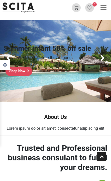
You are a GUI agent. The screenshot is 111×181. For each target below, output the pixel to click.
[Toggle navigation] (103, 7)
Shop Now (17, 71)
